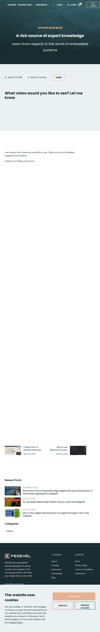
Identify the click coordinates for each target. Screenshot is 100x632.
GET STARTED (93, 5)
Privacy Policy (16, 622)
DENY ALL (63, 605)
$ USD (61, 4)
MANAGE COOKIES (85, 606)
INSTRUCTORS (26, 4)
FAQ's (77, 561)
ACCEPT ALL (74, 596)
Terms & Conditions (84, 569)
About (54, 561)
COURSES (12, 4)
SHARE (59, 77)
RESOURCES (43, 4)
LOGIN (71, 4)
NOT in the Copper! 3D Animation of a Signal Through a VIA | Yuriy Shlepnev (56, 514)
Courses (55, 565)
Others (10, 531)
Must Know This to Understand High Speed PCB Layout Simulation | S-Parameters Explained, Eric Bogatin (58, 492)
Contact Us (80, 573)
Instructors (56, 569)
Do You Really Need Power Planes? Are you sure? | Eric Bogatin (54, 502)
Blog (53, 577)
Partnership (57, 573)
